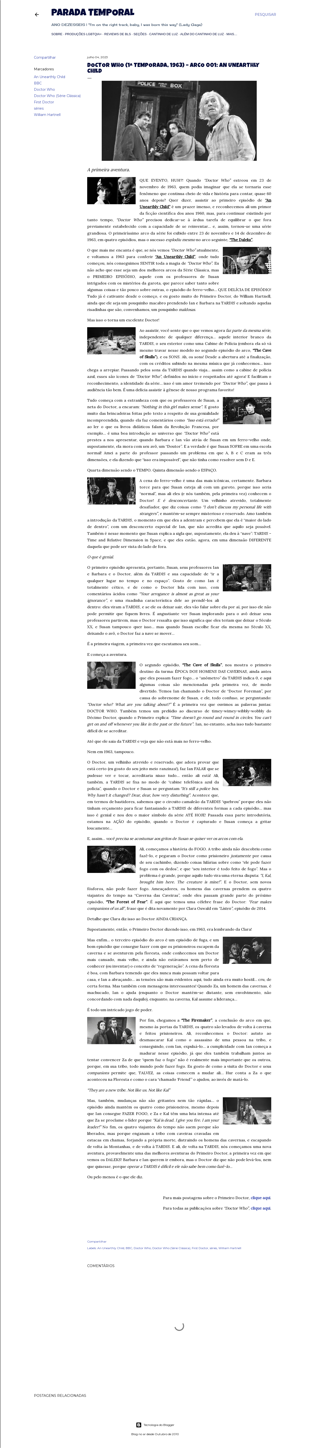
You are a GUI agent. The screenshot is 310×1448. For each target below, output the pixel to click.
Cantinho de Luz (163, 34)
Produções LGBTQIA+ (83, 34)
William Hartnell (47, 115)
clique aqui (260, 1197)
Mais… (231, 34)
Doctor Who (44, 89)
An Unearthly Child (49, 77)
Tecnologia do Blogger (155, 1425)
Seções (140, 34)
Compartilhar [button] (45, 57)
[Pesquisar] (265, 14)
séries (39, 108)
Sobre (56, 34)
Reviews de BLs (117, 34)
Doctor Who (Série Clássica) (57, 96)
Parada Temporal (92, 13)
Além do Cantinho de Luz (202, 34)
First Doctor (44, 102)
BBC (38, 83)
